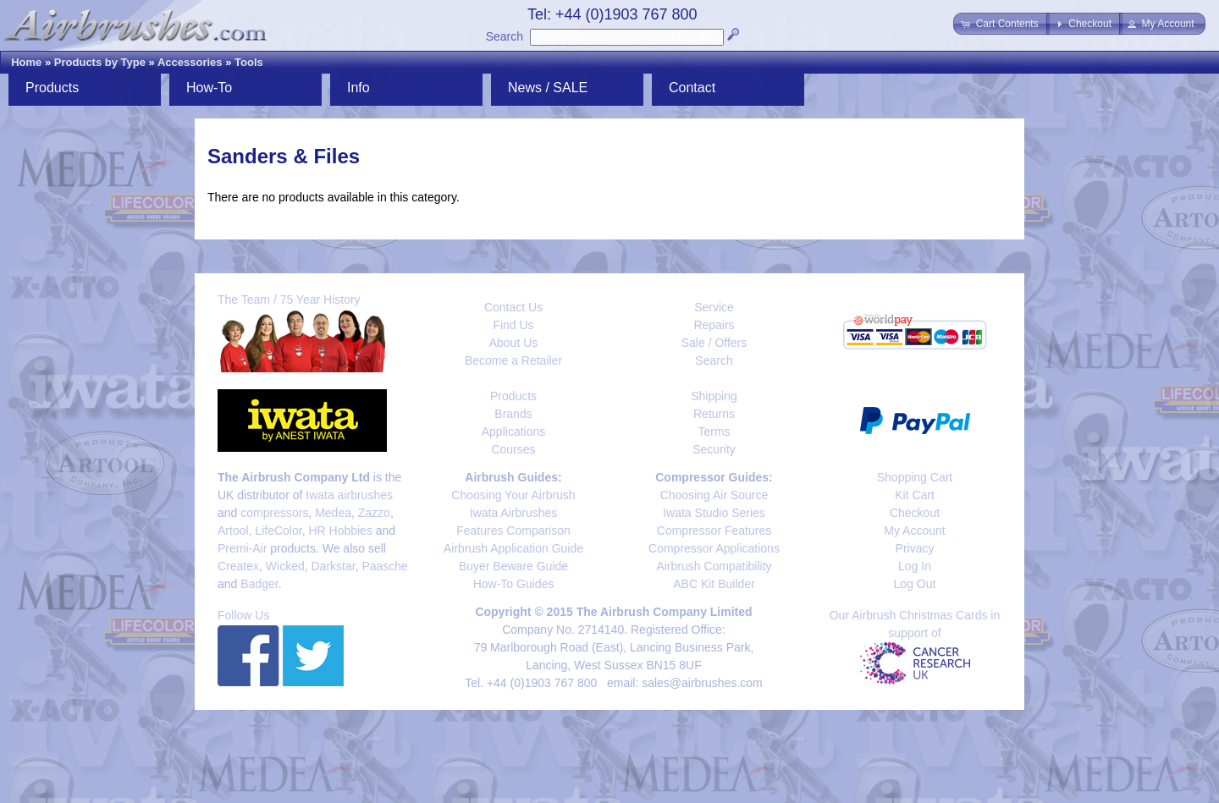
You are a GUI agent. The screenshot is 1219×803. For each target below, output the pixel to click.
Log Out (915, 584)
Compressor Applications (714, 548)
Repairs (713, 325)
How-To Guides (513, 584)
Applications (514, 431)
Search (504, 36)
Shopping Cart (915, 477)
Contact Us (513, 307)
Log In (914, 566)
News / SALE (547, 87)
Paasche (384, 566)
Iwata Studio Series (714, 513)
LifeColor (278, 530)
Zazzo (374, 513)
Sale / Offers (714, 342)
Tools (248, 62)
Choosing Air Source (714, 495)
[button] (1001, 24)
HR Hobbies (340, 530)
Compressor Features (714, 530)
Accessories (190, 62)
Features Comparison (513, 530)
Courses (513, 449)
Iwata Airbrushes (514, 513)
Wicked (285, 566)
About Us (513, 342)
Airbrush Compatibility (713, 566)
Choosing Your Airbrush (513, 495)
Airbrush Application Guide (513, 548)
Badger (259, 584)
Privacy (915, 548)
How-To (209, 87)
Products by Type (100, 62)
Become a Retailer (513, 360)
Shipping (714, 396)
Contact (692, 87)
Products (52, 87)
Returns (714, 414)
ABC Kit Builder (713, 584)
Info (358, 87)
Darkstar (334, 566)
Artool (233, 530)
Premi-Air (242, 548)
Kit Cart (915, 495)
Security (714, 449)
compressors (274, 513)
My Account (914, 530)
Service (714, 307)
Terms (714, 431)
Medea (333, 513)
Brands (513, 414)
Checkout (915, 513)
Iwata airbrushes (349, 495)
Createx (238, 566)
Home (26, 62)
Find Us (513, 325)
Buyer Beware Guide (513, 566)
